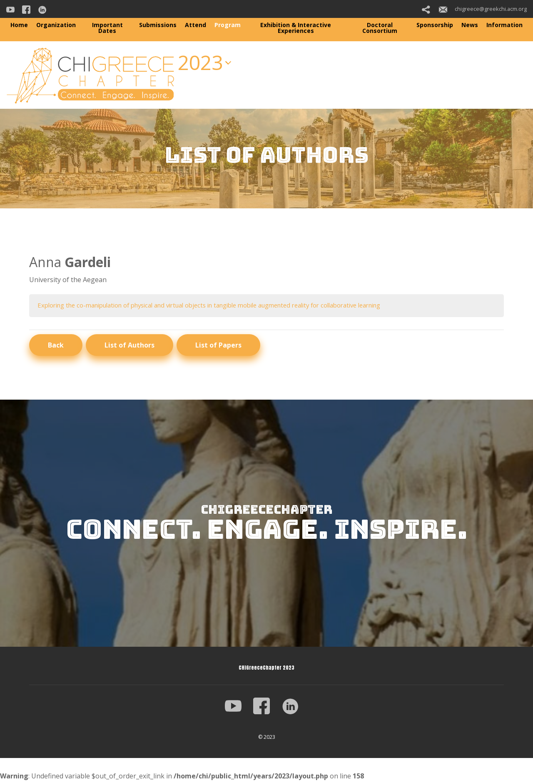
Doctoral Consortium (379, 28)
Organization (56, 25)
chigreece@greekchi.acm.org (483, 9)
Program (227, 25)
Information (504, 25)
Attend (195, 25)
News (469, 25)
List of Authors (129, 345)
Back (56, 345)
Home (19, 25)
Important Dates (107, 28)
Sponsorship (434, 25)
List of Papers (218, 345)
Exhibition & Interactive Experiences (295, 28)
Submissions (158, 25)
